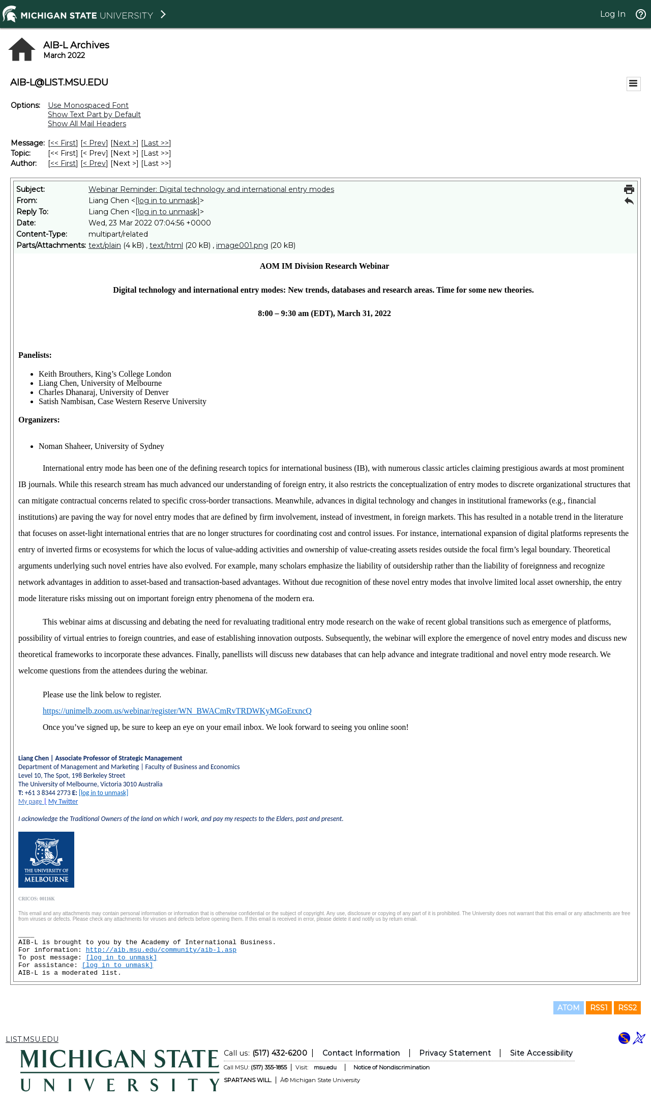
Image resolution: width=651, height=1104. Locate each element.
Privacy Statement (455, 1053)
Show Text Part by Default (94, 114)
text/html (166, 245)
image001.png (242, 245)
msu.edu (325, 1067)
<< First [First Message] (63, 143)
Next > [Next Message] (124, 143)
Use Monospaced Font (88, 105)
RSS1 (599, 1007)
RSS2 (627, 1007)
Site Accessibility (541, 1053)
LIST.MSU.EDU (32, 1039)
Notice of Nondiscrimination (391, 1067)
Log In (613, 14)
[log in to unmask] (167, 200)
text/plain (104, 245)
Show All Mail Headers (87, 123)
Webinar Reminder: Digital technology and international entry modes (211, 189)
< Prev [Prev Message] (94, 143)
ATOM (568, 1007)
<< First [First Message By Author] (63, 163)
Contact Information (361, 1053)
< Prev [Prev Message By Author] (94, 163)
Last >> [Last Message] (156, 143)
